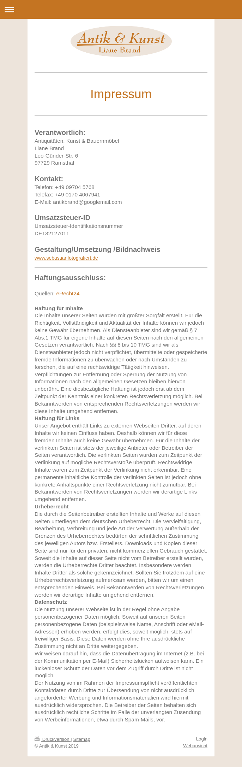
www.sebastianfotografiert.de (66, 258)
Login (201, 739)
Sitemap (81, 739)
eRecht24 (68, 293)
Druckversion (53, 739)
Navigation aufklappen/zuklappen (121, 9)
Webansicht (195, 745)
